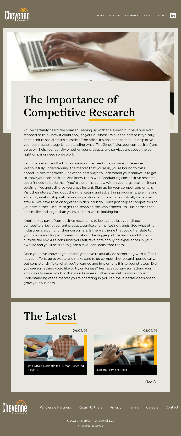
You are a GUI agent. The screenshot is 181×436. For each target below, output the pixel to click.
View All (151, 381)
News (147, 15)
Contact (172, 407)
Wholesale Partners (55, 407)
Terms (134, 407)
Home (100, 15)
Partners (161, 15)
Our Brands (131, 15)
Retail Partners (90, 407)
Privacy (115, 407)
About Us (114, 15)
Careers (152, 407)
